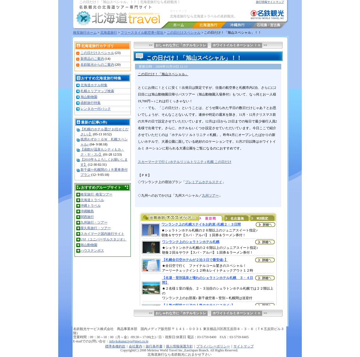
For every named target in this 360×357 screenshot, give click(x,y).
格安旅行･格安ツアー (96, 194)
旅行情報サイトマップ (270, 1)
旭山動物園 (88, 97)
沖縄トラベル (90, 206)
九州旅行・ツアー (93, 222)
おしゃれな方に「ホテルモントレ (181, 45)
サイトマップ (178, 11)
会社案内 (135, 346)
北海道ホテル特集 (93, 85)
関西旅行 (87, 217)
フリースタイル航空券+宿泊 (142, 33)
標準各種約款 (115, 346)
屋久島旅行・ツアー (95, 228)
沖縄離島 (87, 211)
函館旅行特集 (90, 103)
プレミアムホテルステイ (203, 182)
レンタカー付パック (95, 109)
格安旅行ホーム (85, 33)
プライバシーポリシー (213, 346)
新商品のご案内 (92, 59)
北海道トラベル (92, 200)
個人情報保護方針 (179, 346)
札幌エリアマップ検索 (97, 91)
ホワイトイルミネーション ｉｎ (237, 45)
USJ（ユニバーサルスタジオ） (103, 239)
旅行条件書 (154, 346)
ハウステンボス (92, 251)
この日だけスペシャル (184, 33)
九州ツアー (210, 195)
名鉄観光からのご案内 (97, 65)
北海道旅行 (108, 33)
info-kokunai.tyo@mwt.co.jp (128, 341)
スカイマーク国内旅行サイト (102, 234)
